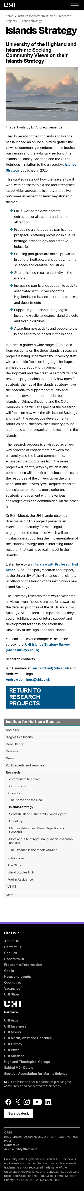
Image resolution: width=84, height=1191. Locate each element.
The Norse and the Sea (25, 800)
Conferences (17, 786)
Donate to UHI (15, 959)
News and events (17, 976)
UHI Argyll (12, 1020)
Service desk (18, 1113)
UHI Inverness (15, 1026)
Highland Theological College (27, 1062)
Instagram (27, 1102)
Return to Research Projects (25, 697)
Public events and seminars (25, 765)
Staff (9, 895)
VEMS (12, 886)
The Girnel (15, 865)
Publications (16, 858)
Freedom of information (23, 965)
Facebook (8, 1102)
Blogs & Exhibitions (19, 737)
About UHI (12, 941)
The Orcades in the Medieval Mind (33, 850)
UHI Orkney (13, 1044)
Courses (12, 751)
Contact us (12, 947)
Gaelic (9, 971)
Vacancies (12, 988)
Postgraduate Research (24, 779)
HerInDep (16, 821)
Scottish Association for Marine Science (35, 1073)
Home (9, 16)
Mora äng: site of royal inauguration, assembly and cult (41, 841)
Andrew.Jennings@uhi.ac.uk (28, 679)
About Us (12, 730)
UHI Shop (11, 994)
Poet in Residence (20, 879)
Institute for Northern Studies (36, 16)
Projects (11, 21)
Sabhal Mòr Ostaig (18, 1067)
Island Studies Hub (21, 872)
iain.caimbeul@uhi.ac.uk (50, 668)
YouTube (37, 1102)
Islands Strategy (31, 21)
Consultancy (15, 744)
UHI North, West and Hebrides (28, 1038)
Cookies (10, 953)
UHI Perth (11, 1050)
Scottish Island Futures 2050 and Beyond (38, 814)
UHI (6, 1082)
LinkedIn (48, 1102)
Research (65, 16)
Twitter (17, 1102)
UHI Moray (12, 1032)
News (10, 758)
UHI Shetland (14, 1056)
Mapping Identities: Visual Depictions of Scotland (37, 830)
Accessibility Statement (20, 1149)
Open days (12, 982)
